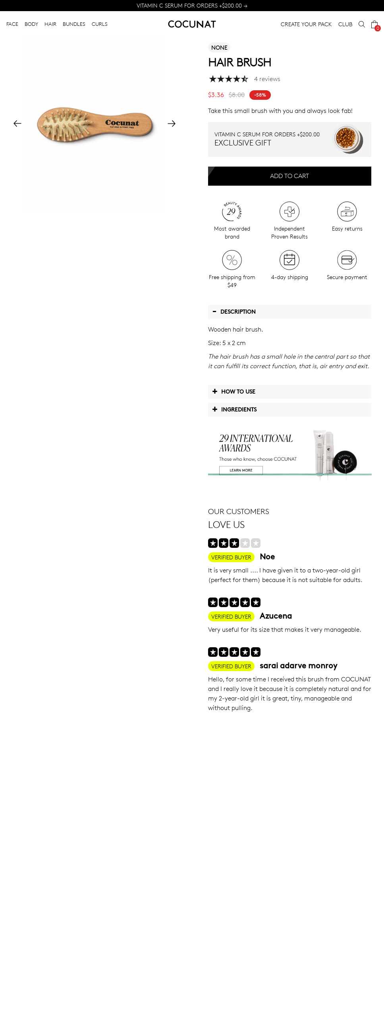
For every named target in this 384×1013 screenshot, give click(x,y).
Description (234, 311)
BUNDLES (74, 24)
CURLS (100, 24)
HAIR (50, 24)
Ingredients (234, 409)
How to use (233, 391)
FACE (12, 24)
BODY (31, 24)
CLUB (345, 24)
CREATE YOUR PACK (306, 24)
